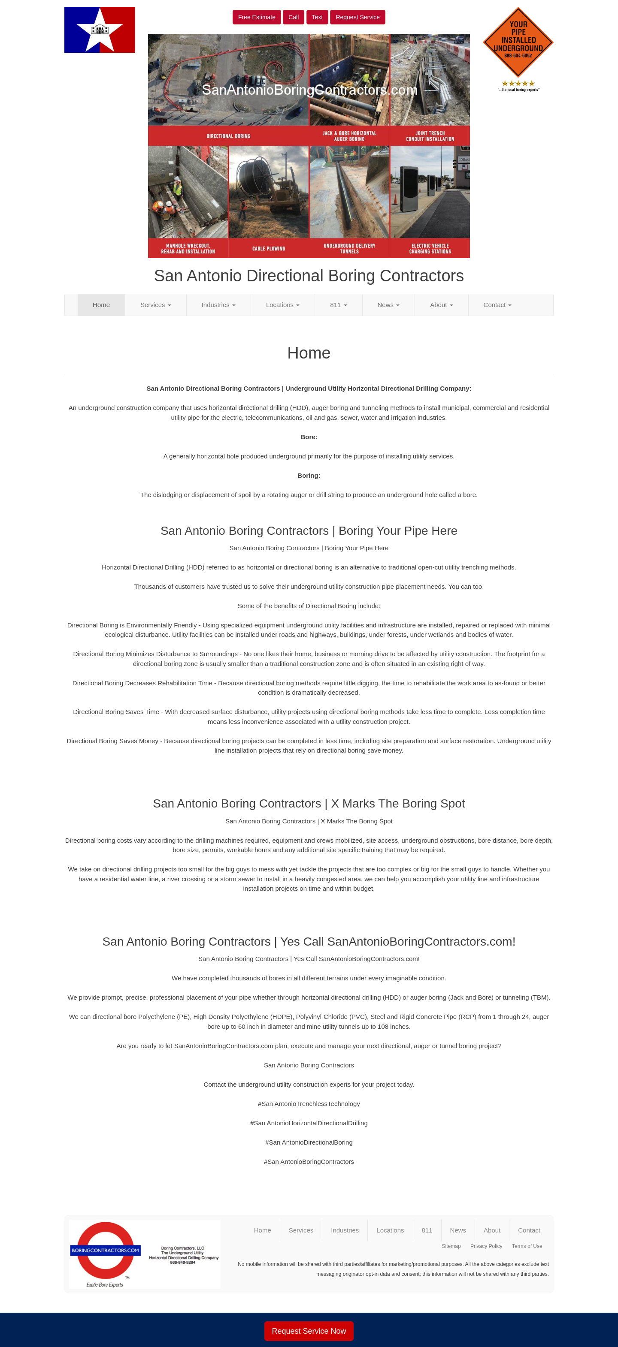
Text (317, 17)
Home (101, 304)
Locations (283, 304)
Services (155, 304)
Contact (498, 304)
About (441, 304)
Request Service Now (309, 1331)
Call (293, 17)
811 (338, 304)
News (389, 304)
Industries (219, 304)
